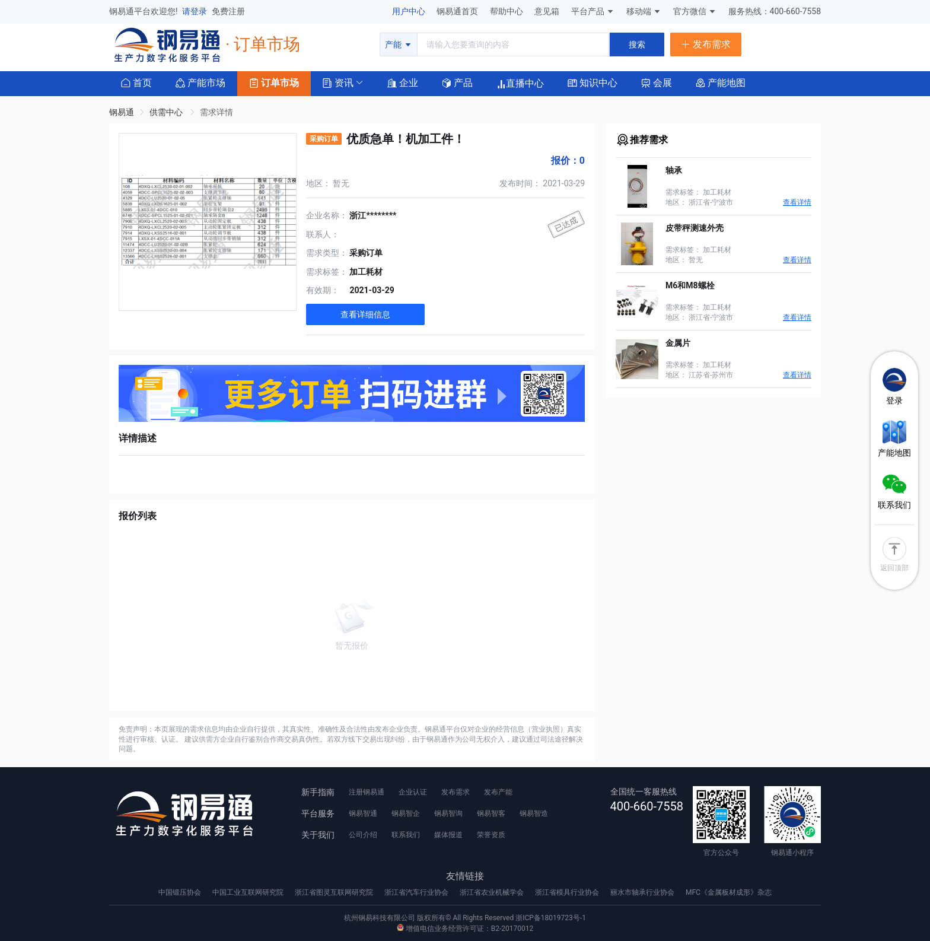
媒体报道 (448, 835)
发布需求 (455, 792)
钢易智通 (363, 813)
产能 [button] (398, 44)
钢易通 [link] (121, 112)
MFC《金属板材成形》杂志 (729, 892)
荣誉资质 (491, 835)
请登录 (195, 11)
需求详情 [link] (216, 112)
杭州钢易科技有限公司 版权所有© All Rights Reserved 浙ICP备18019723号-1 (465, 918)
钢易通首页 (458, 11)
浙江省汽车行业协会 (417, 892)
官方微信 (694, 11)
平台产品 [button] (587, 11)
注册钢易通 (366, 792)
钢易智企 (405, 813)
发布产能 (498, 792)
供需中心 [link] (166, 112)
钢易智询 (448, 813)
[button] (338, 82)
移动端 (643, 11)
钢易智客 (491, 813)
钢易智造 (534, 813)
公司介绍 (363, 835)
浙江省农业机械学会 (492, 892)
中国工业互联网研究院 (248, 892)
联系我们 (405, 835)
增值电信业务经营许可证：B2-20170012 (465, 928)
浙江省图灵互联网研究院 (335, 892)
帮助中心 (507, 11)
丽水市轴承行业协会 (643, 892)
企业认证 (413, 792)
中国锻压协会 (180, 892)
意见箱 (547, 11)
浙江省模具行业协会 (568, 892)
